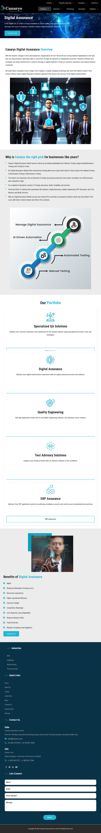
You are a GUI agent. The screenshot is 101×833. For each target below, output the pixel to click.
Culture (7, 698)
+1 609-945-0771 (14, 767)
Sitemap (7, 720)
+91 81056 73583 (28, 749)
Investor (50, 3)
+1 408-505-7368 (27, 767)
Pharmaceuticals (12, 675)
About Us (8, 694)
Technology (70, 9)
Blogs (6, 707)
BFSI (8, 662)
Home (7, 689)
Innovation (82, 9)
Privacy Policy (9, 715)
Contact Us (94, 3)
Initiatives (94, 9)
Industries (57, 9)
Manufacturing (11, 671)
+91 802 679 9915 (14, 749)
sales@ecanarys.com (15, 745)
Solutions (44, 9)
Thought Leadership (66, 3)
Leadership (8, 702)
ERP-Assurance (50, 519)
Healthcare (10, 667)
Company (82, 3)
